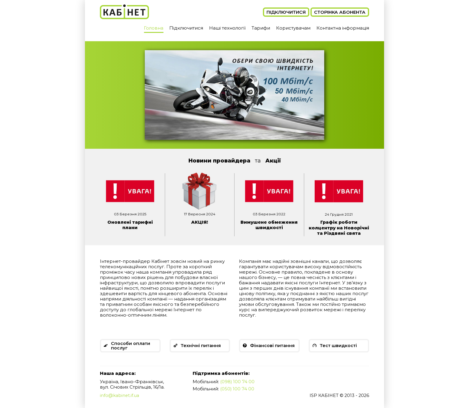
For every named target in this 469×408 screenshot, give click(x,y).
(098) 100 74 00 (237, 387)
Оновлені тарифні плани (129, 224)
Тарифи (261, 28)
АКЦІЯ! (199, 222)
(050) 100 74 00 (237, 394)
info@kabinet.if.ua (120, 401)
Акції (273, 160)
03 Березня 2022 (269, 214)
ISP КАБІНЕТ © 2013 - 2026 (338, 401)
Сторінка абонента (340, 12)
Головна (153, 28)
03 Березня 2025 (130, 214)
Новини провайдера (219, 160)
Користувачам (293, 28)
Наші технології (227, 28)
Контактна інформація (342, 28)
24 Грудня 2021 (339, 214)
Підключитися (286, 12)
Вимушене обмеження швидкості (269, 224)
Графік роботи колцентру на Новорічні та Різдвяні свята (338, 230)
